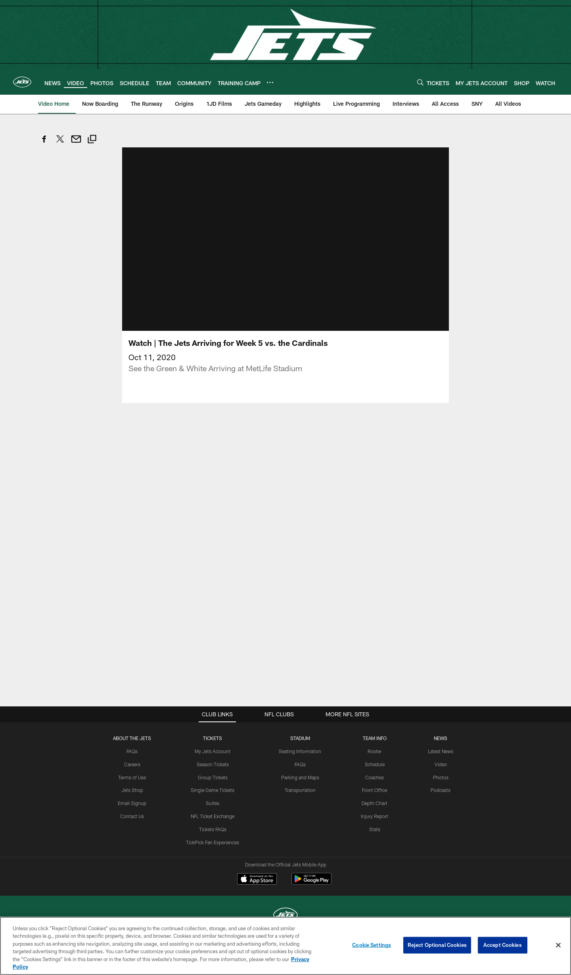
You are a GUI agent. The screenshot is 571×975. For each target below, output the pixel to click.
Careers (132, 774)
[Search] (420, 82)
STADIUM (300, 747)
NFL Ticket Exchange (212, 825)
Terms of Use (132, 787)
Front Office (374, 799)
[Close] (558, 945)
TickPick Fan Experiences (212, 852)
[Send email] (76, 143)
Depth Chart (374, 812)
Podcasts (440, 799)
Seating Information (300, 760)
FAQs (132, 760)
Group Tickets (213, 787)
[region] (285, 946)
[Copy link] (92, 140)
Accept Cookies (502, 945)
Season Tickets (213, 774)
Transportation (300, 799)
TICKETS (212, 747)
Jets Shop (132, 799)
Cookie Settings (371, 945)
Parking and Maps (300, 787)
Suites (212, 812)
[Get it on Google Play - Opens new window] (311, 892)
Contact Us (132, 825)
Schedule (375, 774)
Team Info (375, 747)
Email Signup (132, 812)
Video (441, 774)
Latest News (440, 760)
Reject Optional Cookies (437, 945)
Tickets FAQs (212, 838)
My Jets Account (212, 760)
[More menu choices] (270, 82)
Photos (440, 787)
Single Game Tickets (212, 799)
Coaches (374, 787)
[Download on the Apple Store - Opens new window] (257, 889)
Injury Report (374, 825)
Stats (374, 838)
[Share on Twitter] (60, 143)
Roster (374, 760)
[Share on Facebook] (44, 143)
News (440, 747)
